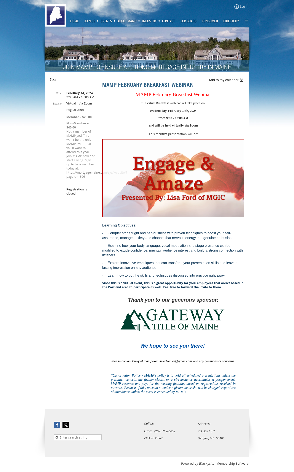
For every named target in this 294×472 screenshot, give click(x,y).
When (59, 93)
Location (58, 103)
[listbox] (226, 80)
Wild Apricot (207, 463)
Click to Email (153, 438)
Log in (244, 6)
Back (53, 79)
